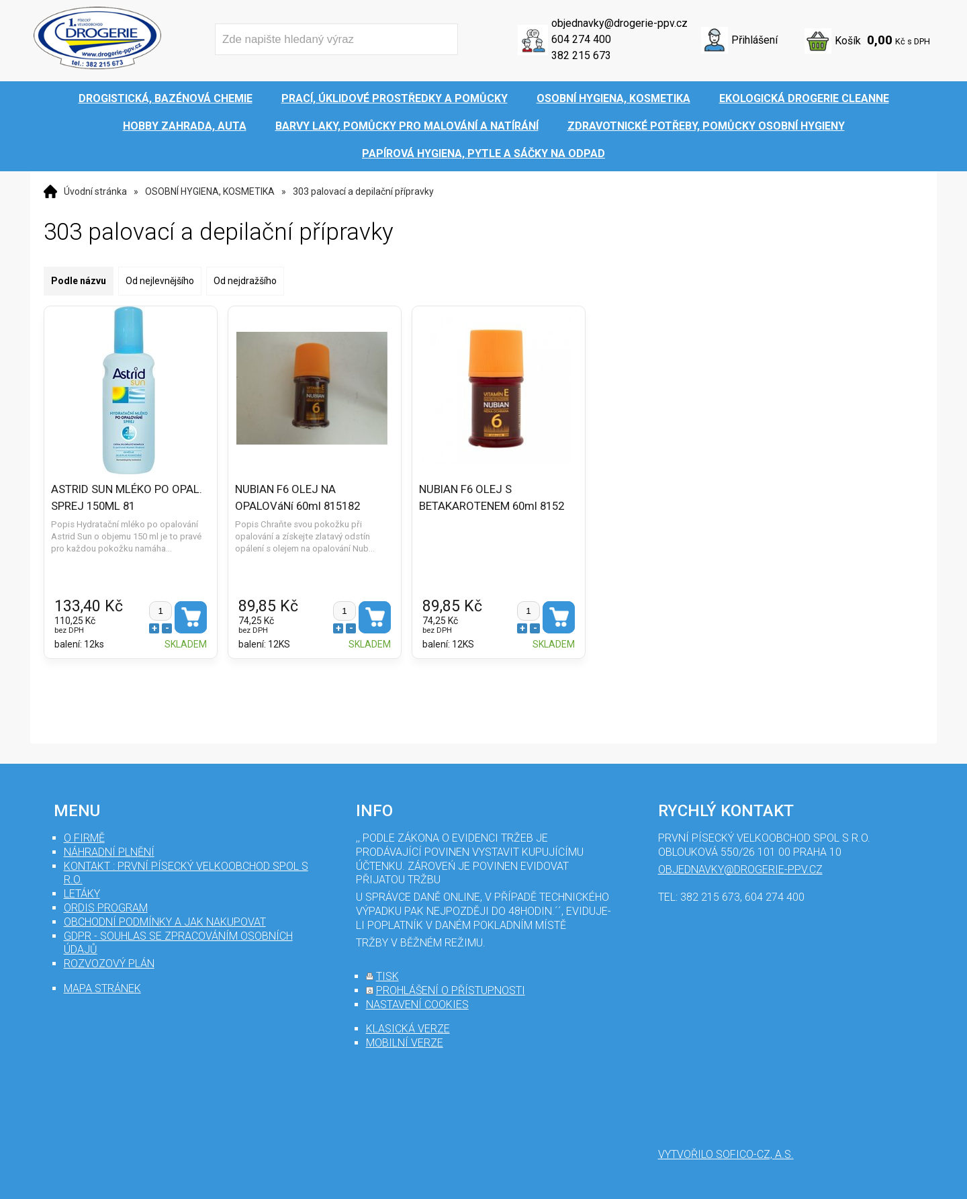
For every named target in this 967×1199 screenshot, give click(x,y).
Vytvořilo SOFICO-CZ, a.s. (726, 1154)
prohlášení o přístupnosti (450, 990)
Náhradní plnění (109, 852)
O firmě (84, 838)
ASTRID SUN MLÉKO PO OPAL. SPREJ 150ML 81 (126, 497)
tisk (387, 976)
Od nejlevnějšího (160, 280)
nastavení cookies (417, 1004)
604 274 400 (581, 39)
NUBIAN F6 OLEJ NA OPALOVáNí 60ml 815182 (291, 497)
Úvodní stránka (95, 191)
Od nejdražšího (245, 280)
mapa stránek (102, 988)
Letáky (82, 893)
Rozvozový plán (109, 963)
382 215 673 (581, 55)
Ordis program (106, 907)
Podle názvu (78, 280)
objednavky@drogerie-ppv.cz (619, 23)
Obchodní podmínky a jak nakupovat (165, 922)
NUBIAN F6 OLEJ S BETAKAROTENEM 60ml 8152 (479, 497)
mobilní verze (404, 1042)
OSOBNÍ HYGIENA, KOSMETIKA (210, 191)
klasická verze (408, 1028)
